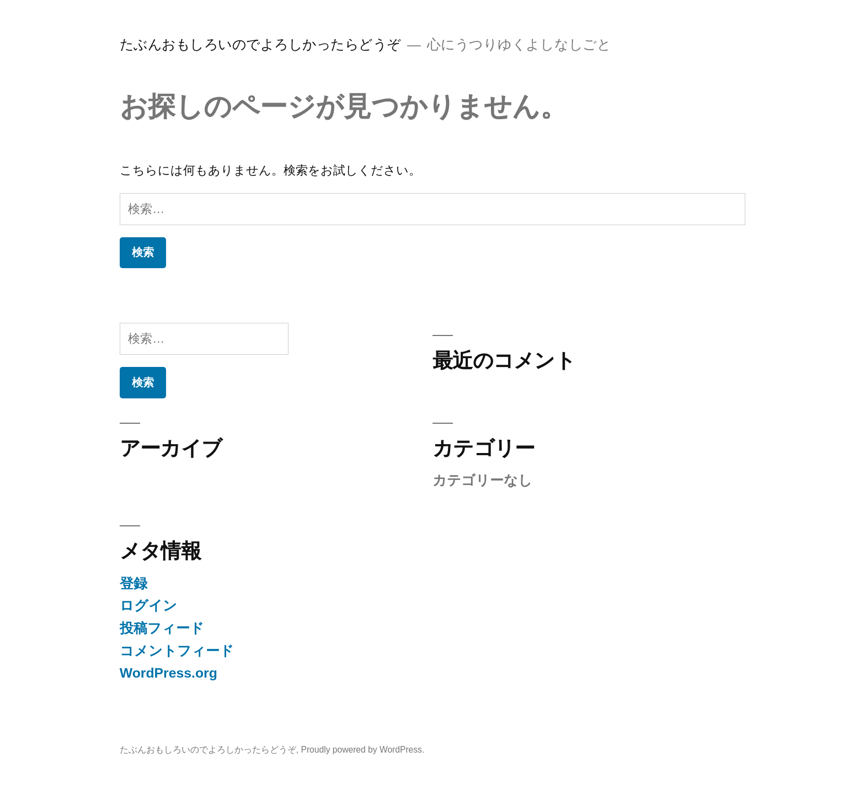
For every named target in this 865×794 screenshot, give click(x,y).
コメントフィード (177, 650)
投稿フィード (162, 628)
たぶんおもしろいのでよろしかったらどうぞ (260, 44)
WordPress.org (168, 672)
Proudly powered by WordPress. (362, 749)
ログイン (148, 605)
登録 (133, 583)
